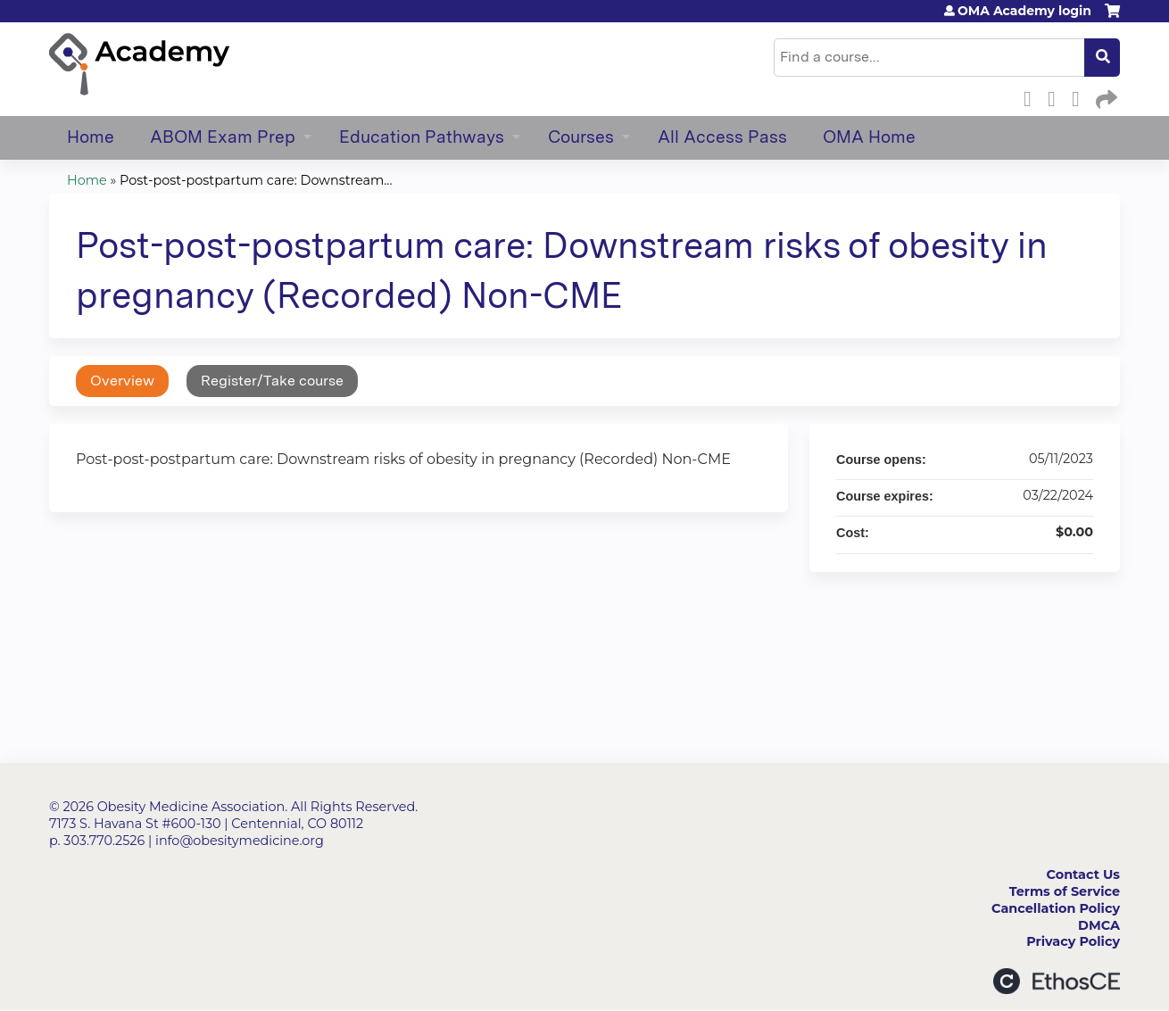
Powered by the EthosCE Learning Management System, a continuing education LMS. (1056, 981)
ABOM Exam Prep (222, 137)
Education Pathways (421, 137)
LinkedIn (1081, 96)
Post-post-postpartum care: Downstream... (256, 180)
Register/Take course (272, 380)
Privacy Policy (1073, 941)
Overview (122, 380)
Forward (1105, 96)
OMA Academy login (1024, 10)
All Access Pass (722, 137)
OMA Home (869, 137)
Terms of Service (1064, 891)
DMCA (1099, 925)
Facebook (1032, 96)
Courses (581, 137)
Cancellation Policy (1055, 908)
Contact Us (1083, 874)
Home (90, 137)
